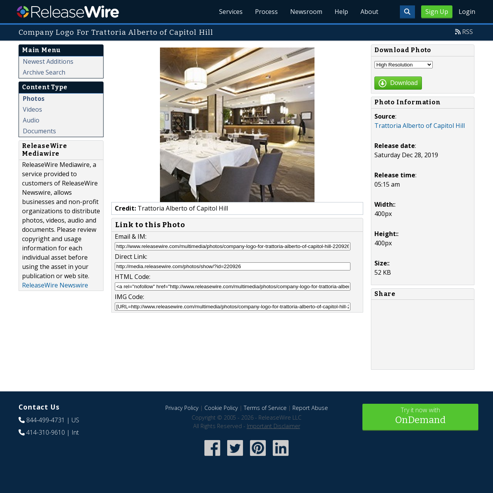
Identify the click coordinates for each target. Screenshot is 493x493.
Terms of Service (265, 407)
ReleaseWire (68, 11)
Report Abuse (310, 407)
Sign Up (436, 11)
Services (231, 11)
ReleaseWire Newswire (55, 285)
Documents (39, 131)
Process (266, 11)
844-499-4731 (45, 420)
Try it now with (420, 416)
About (369, 11)
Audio (31, 120)
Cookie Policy (221, 407)
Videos (32, 109)
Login (467, 11)
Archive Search (44, 72)
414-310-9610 (45, 432)
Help (341, 11)
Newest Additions (48, 61)
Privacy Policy (182, 407)
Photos (33, 98)
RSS (467, 31)
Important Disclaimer (273, 426)
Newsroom (306, 11)
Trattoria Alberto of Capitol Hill (419, 125)
